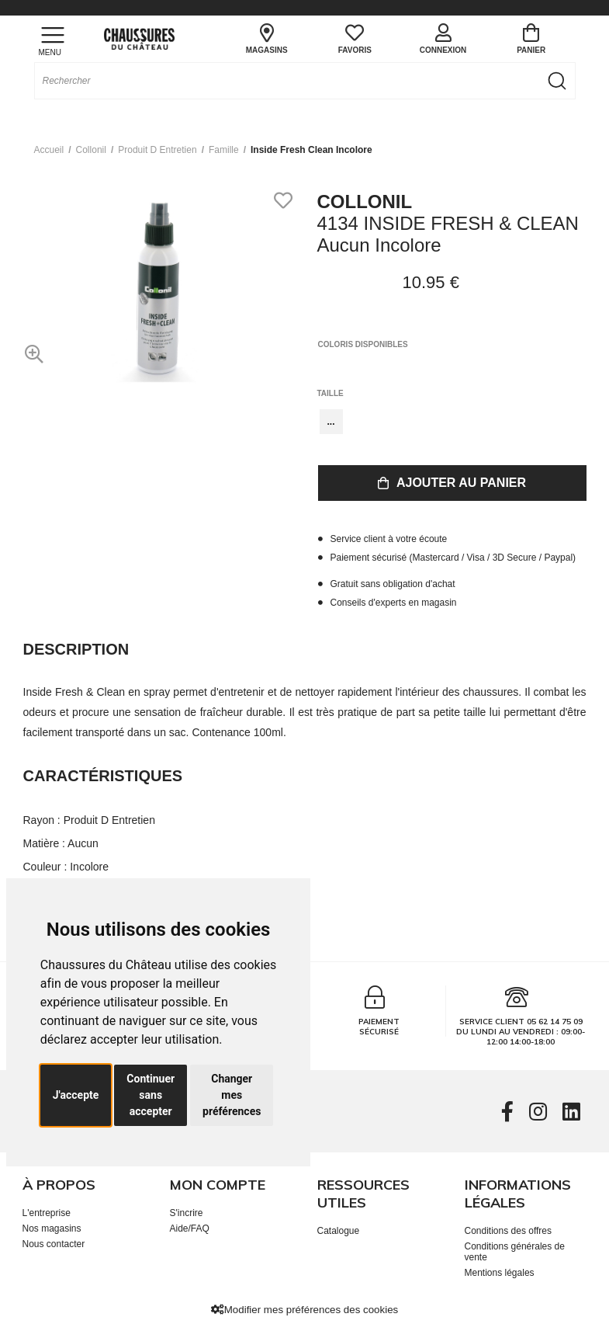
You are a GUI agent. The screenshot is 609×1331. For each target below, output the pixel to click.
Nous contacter (53, 1244)
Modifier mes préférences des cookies (304, 1309)
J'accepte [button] (76, 1095)
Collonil (91, 149)
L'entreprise (46, 1213)
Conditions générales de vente (515, 1252)
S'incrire (186, 1213)
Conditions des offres (508, 1230)
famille (224, 149)
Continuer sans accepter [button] (150, 1094)
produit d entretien (157, 149)
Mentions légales (500, 1272)
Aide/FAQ (189, 1228)
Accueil (49, 149)
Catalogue (338, 1230)
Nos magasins (51, 1228)
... (331, 421)
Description (76, 649)
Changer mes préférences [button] (231, 1094)
